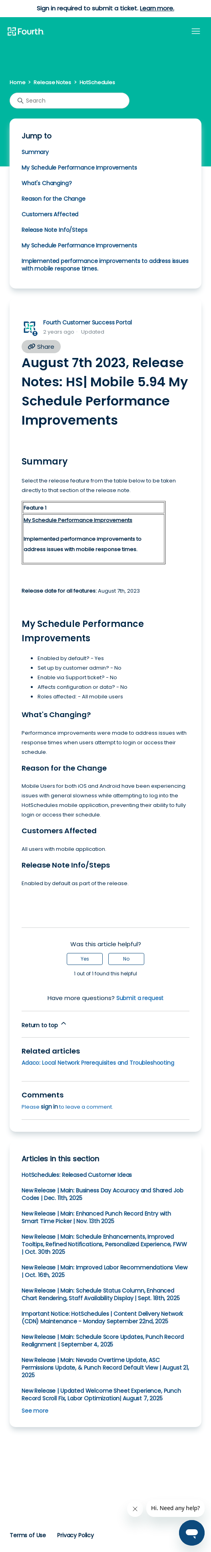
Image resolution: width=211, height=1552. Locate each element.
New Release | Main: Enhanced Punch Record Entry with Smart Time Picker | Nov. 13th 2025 (96, 1217)
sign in (49, 1107)
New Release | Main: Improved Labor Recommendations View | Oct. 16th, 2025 (104, 1271)
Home (17, 82)
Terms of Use (28, 1535)
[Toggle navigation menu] (196, 31)
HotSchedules (97, 82)
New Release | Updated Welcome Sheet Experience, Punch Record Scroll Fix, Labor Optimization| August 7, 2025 (101, 1394)
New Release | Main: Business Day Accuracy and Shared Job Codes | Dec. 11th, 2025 (102, 1194)
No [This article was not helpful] (126, 958)
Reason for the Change (54, 199)
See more (35, 1411)
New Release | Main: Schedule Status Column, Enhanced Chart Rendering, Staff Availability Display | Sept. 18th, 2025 (100, 1294)
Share (41, 346)
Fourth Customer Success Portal (87, 322)
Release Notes (52, 82)
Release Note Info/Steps (54, 230)
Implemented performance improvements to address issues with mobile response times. (105, 265)
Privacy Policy (75, 1535)
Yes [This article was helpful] (85, 958)
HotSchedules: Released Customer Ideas (77, 1175)
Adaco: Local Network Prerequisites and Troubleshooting (98, 1063)
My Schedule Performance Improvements (79, 168)
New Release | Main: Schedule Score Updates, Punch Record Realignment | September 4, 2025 (102, 1340)
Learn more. (157, 8)
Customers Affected (50, 214)
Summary (35, 152)
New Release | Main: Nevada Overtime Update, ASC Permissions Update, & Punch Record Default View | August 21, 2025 (105, 1367)
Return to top (45, 1024)
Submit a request (140, 998)
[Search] (69, 101)
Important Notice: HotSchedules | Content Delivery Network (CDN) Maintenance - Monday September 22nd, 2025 (102, 1317)
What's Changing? (47, 183)
